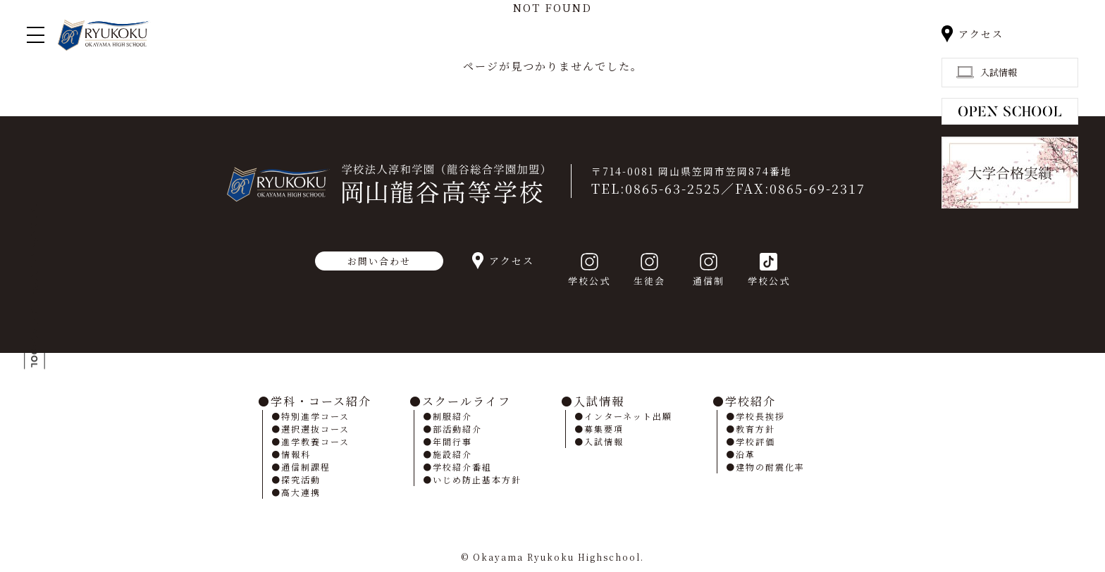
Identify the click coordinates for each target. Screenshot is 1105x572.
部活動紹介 (457, 429)
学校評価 (755, 441)
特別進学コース (315, 416)
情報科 (296, 454)
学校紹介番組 (462, 467)
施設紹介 (452, 454)
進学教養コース (315, 441)
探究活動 (301, 479)
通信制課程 (306, 467)
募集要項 (604, 429)
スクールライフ (466, 401)
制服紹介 (452, 416)
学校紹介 (750, 401)
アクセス (981, 34)
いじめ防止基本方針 (477, 479)
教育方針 (755, 429)
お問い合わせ (379, 261)
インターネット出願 (628, 416)
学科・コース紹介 (321, 401)
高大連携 (301, 492)
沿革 (745, 454)
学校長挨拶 (760, 416)
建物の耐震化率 (770, 467)
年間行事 (452, 441)
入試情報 (599, 401)
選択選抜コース (315, 429)
